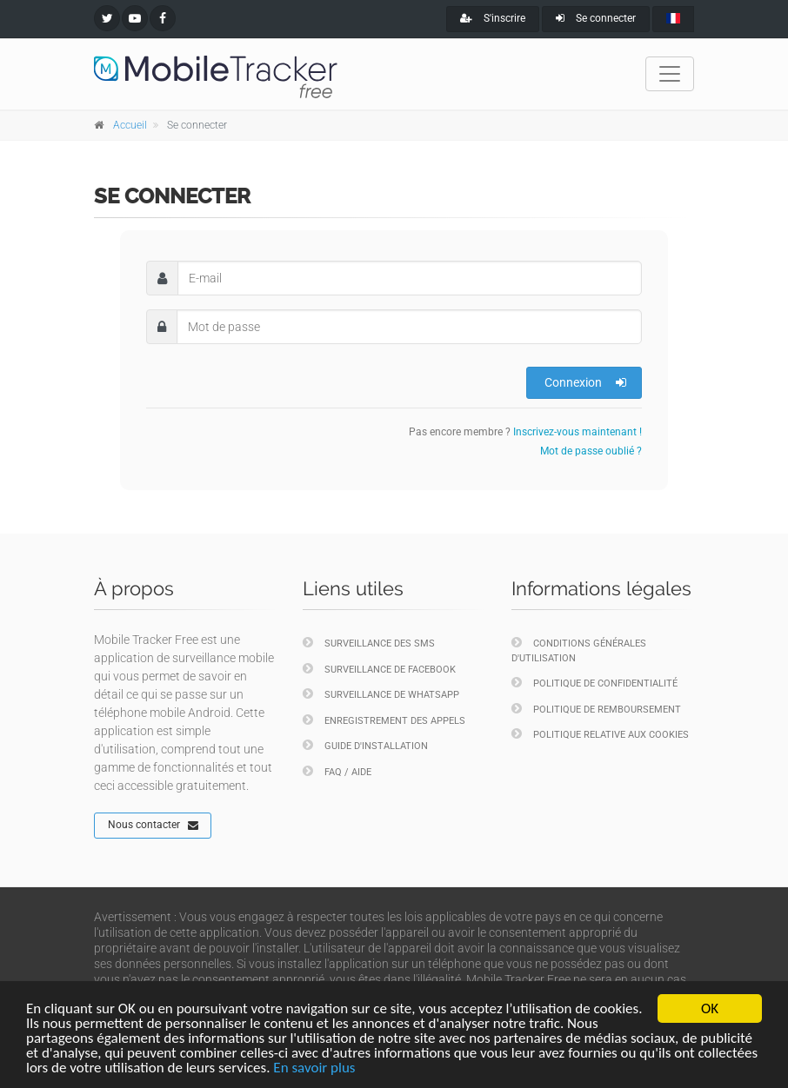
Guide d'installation (365, 745)
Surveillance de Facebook (379, 668)
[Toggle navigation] (669, 73)
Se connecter (596, 18)
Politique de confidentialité (594, 682)
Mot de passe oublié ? (591, 451)
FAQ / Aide (337, 771)
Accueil (130, 125)
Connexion (585, 382)
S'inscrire (492, 18)
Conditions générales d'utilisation (578, 650)
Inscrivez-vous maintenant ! (577, 432)
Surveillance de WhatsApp (381, 693)
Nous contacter (153, 825)
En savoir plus (314, 1068)
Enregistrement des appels (384, 719)
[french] (673, 19)
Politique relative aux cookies (600, 733)
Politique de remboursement (596, 708)
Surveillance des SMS (369, 642)
